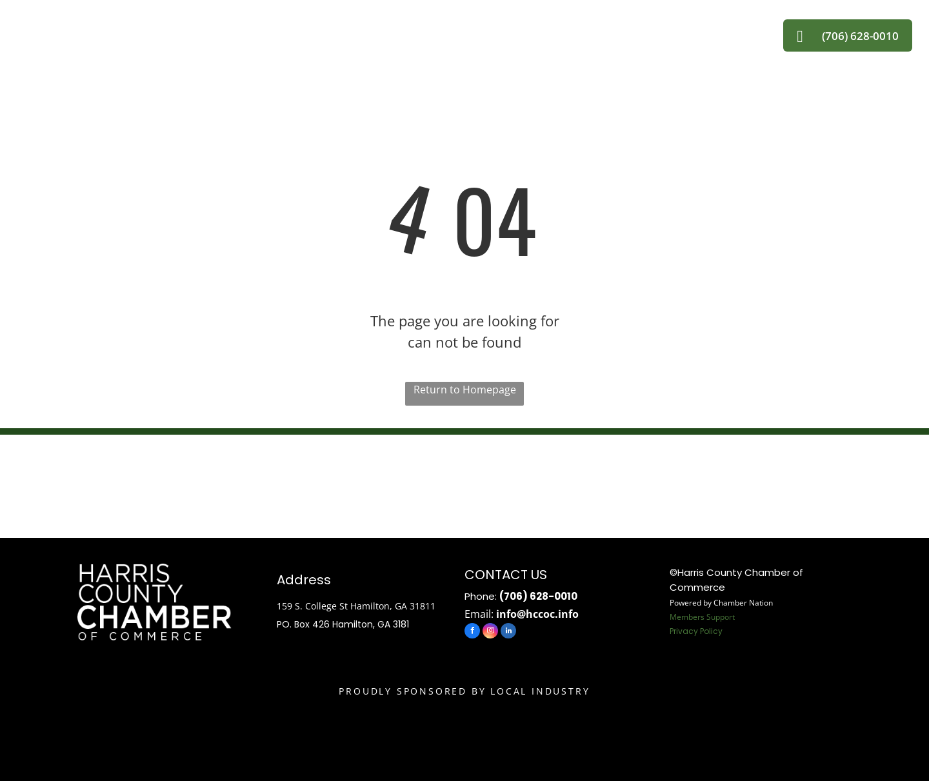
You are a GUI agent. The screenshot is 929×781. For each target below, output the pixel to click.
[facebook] (472, 632)
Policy (711, 631)
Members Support (702, 616)
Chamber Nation (743, 602)
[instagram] (490, 632)
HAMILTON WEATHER (464, 483)
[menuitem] (247, 29)
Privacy (684, 631)
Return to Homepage (465, 389)
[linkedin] (508, 632)
